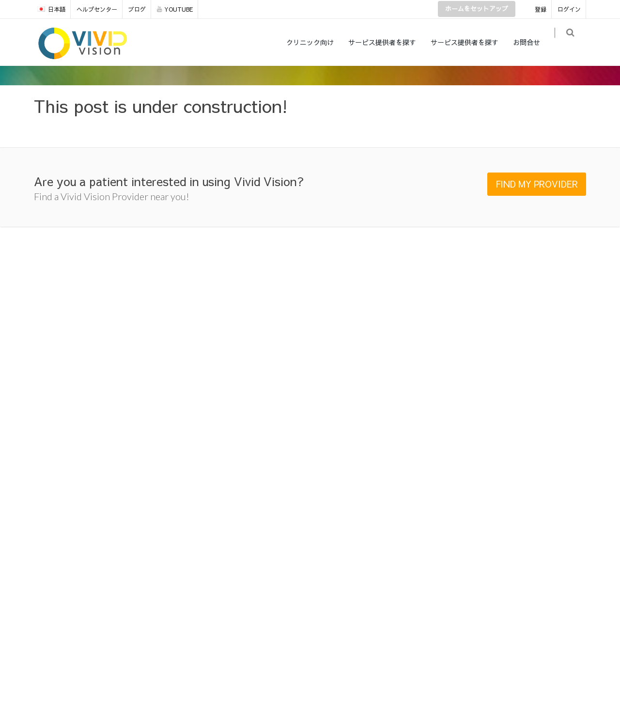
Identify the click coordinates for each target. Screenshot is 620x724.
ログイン (569, 9)
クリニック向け (316, 42)
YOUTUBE (175, 9)
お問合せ (532, 42)
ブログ (137, 9)
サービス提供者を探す (388, 42)
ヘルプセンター (97, 9)
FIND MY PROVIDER (537, 184)
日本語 (51, 9)
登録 (540, 9)
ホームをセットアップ (476, 8)
